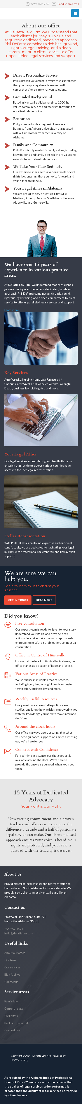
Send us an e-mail (68, 3)
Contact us (11, 982)
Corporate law (13, 1008)
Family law (11, 1001)
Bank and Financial (16, 1023)
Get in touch (18, 600)
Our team (10, 960)
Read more (44, 600)
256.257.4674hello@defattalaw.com (18, 931)
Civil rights (11, 1016)
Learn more (11, 310)
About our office (14, 953)
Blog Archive (12, 974)
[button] (75, 13)
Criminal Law (12, 1030)
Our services (12, 967)
